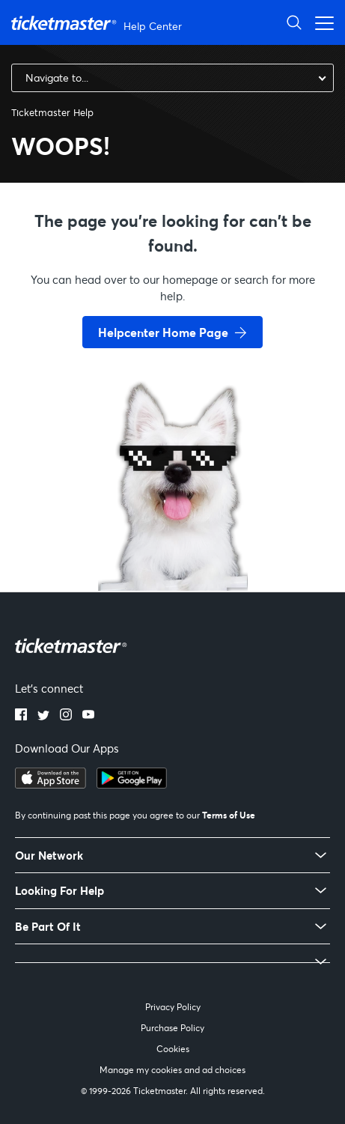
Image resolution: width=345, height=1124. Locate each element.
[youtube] (88, 715)
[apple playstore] (50, 784)
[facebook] (21, 715)
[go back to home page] (173, 537)
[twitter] (43, 715)
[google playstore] (132, 784)
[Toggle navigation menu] (320, 22)
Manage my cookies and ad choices (172, 1069)
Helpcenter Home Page (163, 332)
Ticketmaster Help (52, 112)
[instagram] (66, 715)
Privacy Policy (173, 1006)
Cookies (172, 1048)
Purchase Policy (172, 1027)
